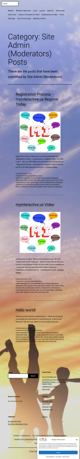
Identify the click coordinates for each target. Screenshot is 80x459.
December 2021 (47, 407)
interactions (30, 337)
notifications (24, 186)
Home (62, 15)
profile (34, 186)
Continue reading (51, 167)
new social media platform (47, 290)
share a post (50, 186)
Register (11, 11)
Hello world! (26, 310)
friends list (19, 182)
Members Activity (39, 19)
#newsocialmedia (36, 178)
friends (61, 180)
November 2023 (47, 401)
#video (26, 180)
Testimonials (60, 11)
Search (10, 372)
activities (30, 180)
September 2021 (47, 409)
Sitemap (44, 417)
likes (28, 182)
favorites (52, 180)
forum (56, 180)
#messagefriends (25, 178)
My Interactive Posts (14, 421)
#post (43, 178)
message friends (50, 182)
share (45, 186)
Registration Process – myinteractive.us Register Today (37, 99)
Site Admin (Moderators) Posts (33, 175)
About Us (50, 11)
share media (58, 186)
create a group (41, 180)
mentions (42, 182)
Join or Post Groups (24, 19)
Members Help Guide (23, 11)
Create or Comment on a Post (28, 15)
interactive (37, 337)
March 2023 (46, 404)
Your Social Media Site (49, 377)
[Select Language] (10, 3)
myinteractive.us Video (49, 15)
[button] (77, 446)
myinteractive (59, 182)
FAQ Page (11, 19)
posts (30, 186)
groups (24, 182)
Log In (35, 11)
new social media (44, 184)
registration (40, 186)
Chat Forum (12, 15)
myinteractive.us (20, 184)
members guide (34, 182)
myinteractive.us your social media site (54, 380)
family (47, 180)
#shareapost (54, 178)
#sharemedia (19, 180)
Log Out (42, 11)
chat (35, 180)
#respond (48, 178)
